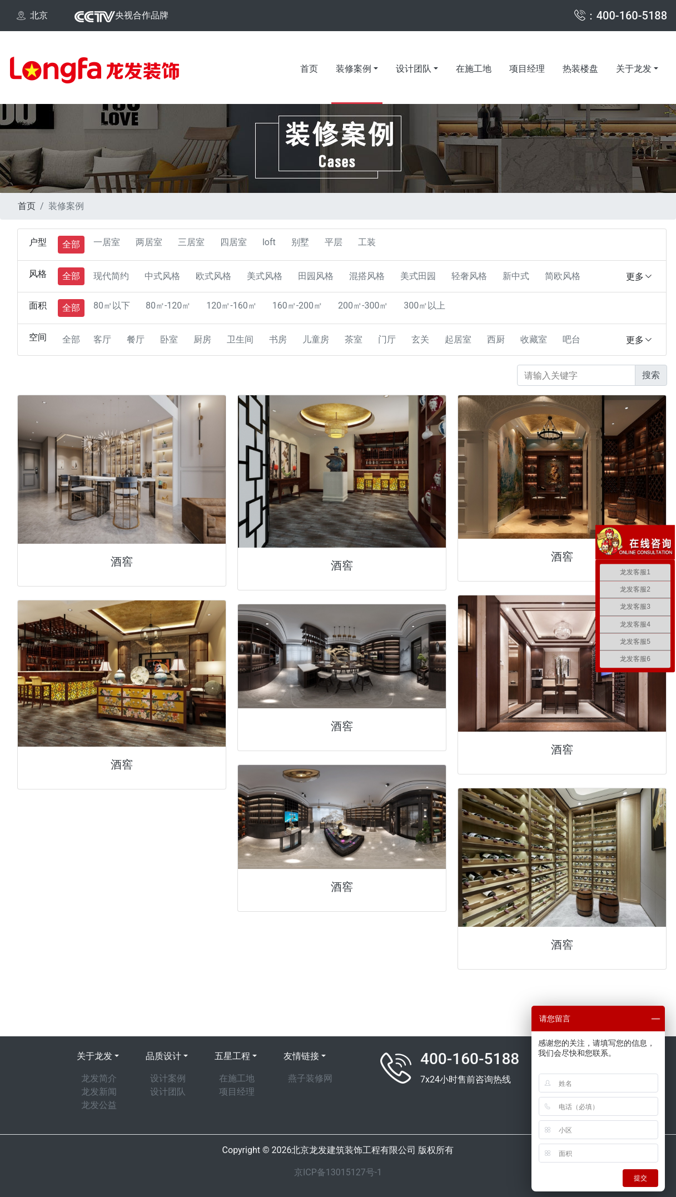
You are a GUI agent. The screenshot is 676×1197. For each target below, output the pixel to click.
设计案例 (168, 1078)
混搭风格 (367, 276)
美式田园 (418, 276)
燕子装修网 (310, 1078)
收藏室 (533, 339)
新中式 (516, 276)
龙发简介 (99, 1078)
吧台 (571, 339)
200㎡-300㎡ (363, 305)
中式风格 (162, 276)
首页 (309, 68)
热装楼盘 (580, 68)
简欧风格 (562, 276)
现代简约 (111, 276)
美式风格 (264, 276)
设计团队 (413, 68)
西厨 (496, 339)
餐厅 (136, 339)
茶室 (353, 339)
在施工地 (473, 68)
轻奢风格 (469, 276)
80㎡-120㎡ (168, 305)
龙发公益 (99, 1105)
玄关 (420, 339)
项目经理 (527, 68)
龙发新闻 (99, 1091)
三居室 (191, 242)
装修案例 (353, 68)
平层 (333, 242)
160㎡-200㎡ (297, 305)
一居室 (106, 242)
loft (269, 242)
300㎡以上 (424, 305)
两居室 (149, 242)
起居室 (458, 339)
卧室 (169, 339)
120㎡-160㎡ (231, 305)
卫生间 (240, 339)
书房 (278, 339)
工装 (367, 242)
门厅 (387, 339)
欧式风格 (213, 276)
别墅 (300, 242)
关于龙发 (634, 68)
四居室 (233, 242)
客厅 (102, 339)
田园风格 (316, 276)
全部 (71, 244)
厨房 (202, 339)
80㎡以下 (111, 305)
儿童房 (315, 339)
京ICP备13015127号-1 (338, 1172)
